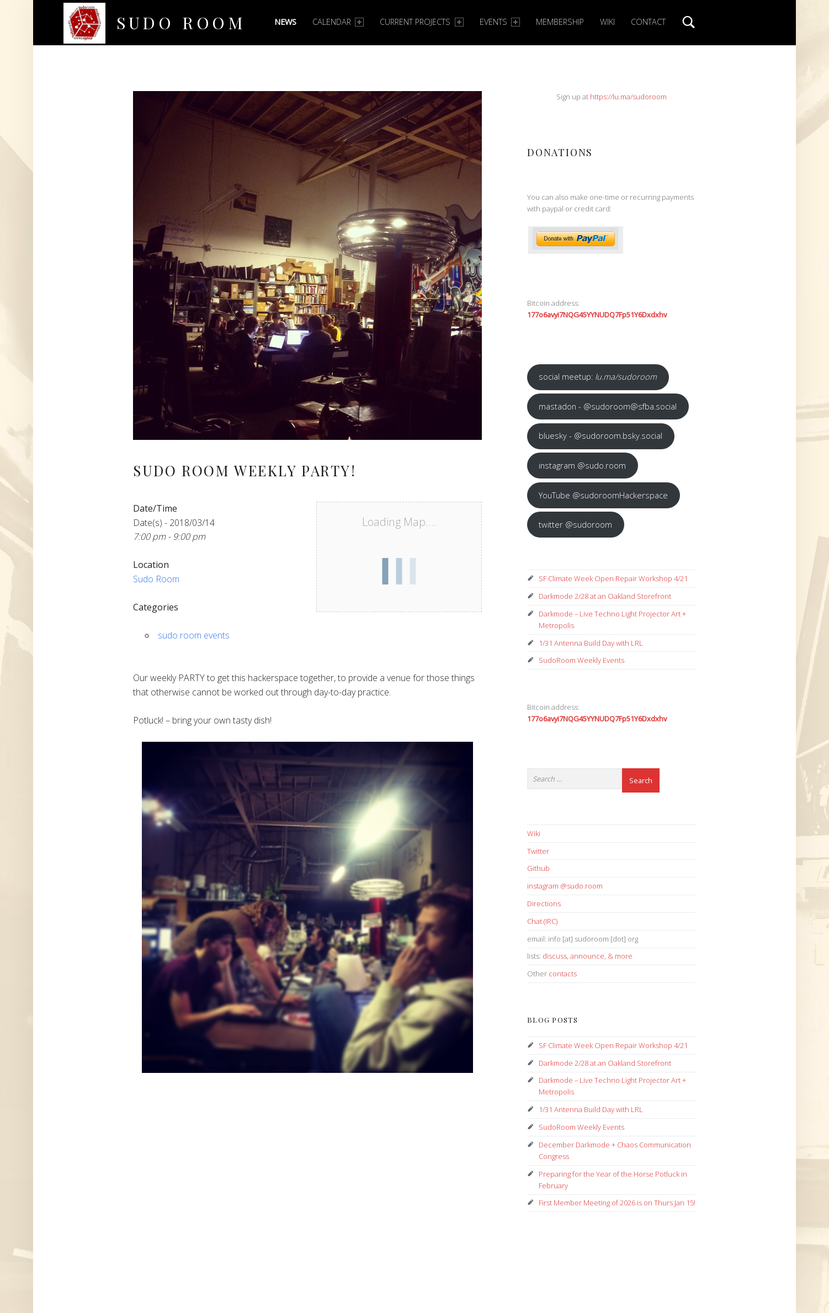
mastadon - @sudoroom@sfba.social (608, 406)
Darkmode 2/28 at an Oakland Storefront (605, 596)
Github (538, 868)
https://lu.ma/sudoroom (628, 97)
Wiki (607, 22)
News (285, 22)
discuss (555, 956)
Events (500, 22)
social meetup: (598, 376)
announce (587, 956)
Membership (560, 22)
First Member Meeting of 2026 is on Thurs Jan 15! (617, 1203)
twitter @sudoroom (575, 524)
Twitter (538, 851)
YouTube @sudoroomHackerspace (603, 495)
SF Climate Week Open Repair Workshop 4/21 (613, 578)
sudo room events (194, 635)
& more (620, 956)
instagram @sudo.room (582, 465)
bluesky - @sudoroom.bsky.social (600, 435)
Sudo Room (181, 22)
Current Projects (421, 22)
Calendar (338, 22)
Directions (544, 903)
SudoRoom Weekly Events (581, 660)
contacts (563, 974)
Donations (560, 152)
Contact (648, 22)
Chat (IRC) (542, 921)
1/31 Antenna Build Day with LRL (591, 643)
